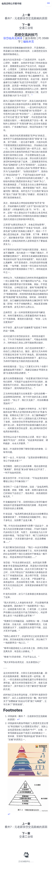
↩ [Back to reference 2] (9, 814)
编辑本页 (28, 41)
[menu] (48, 3)
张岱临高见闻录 (13, 38)
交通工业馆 (26, 28)
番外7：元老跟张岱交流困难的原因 (26, 18)
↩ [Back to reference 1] (18, 719)
